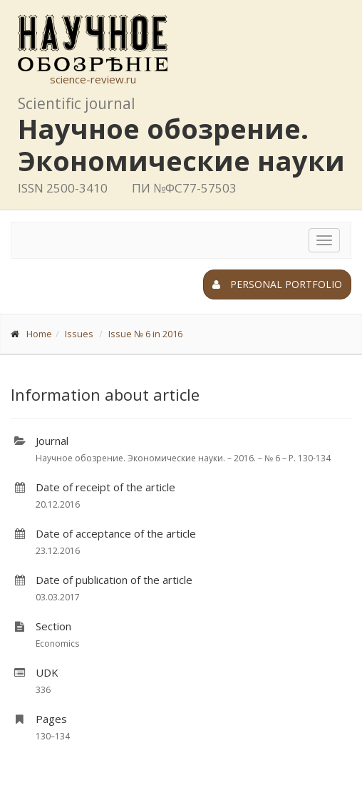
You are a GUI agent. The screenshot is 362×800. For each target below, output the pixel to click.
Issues (79, 333)
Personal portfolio (277, 284)
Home (39, 333)
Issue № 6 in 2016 (145, 333)
